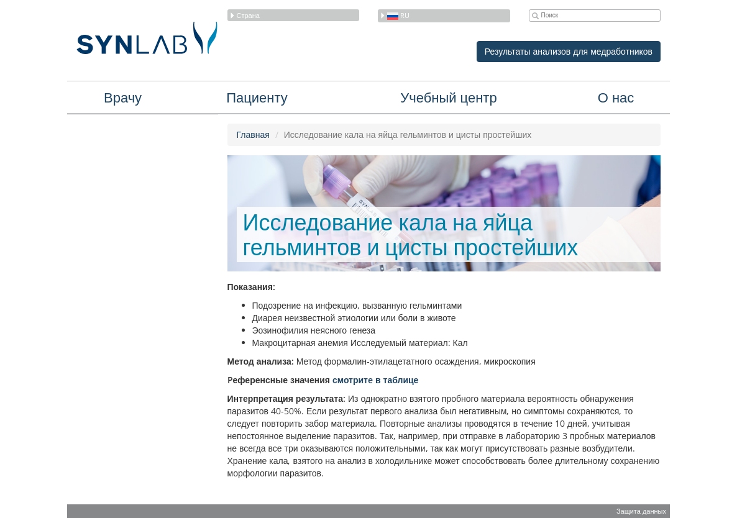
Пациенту (257, 97)
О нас (616, 97)
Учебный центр (448, 97)
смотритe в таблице (375, 380)
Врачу (123, 97)
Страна (244, 15)
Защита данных (641, 511)
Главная (253, 134)
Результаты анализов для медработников (568, 51)
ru (395, 15)
